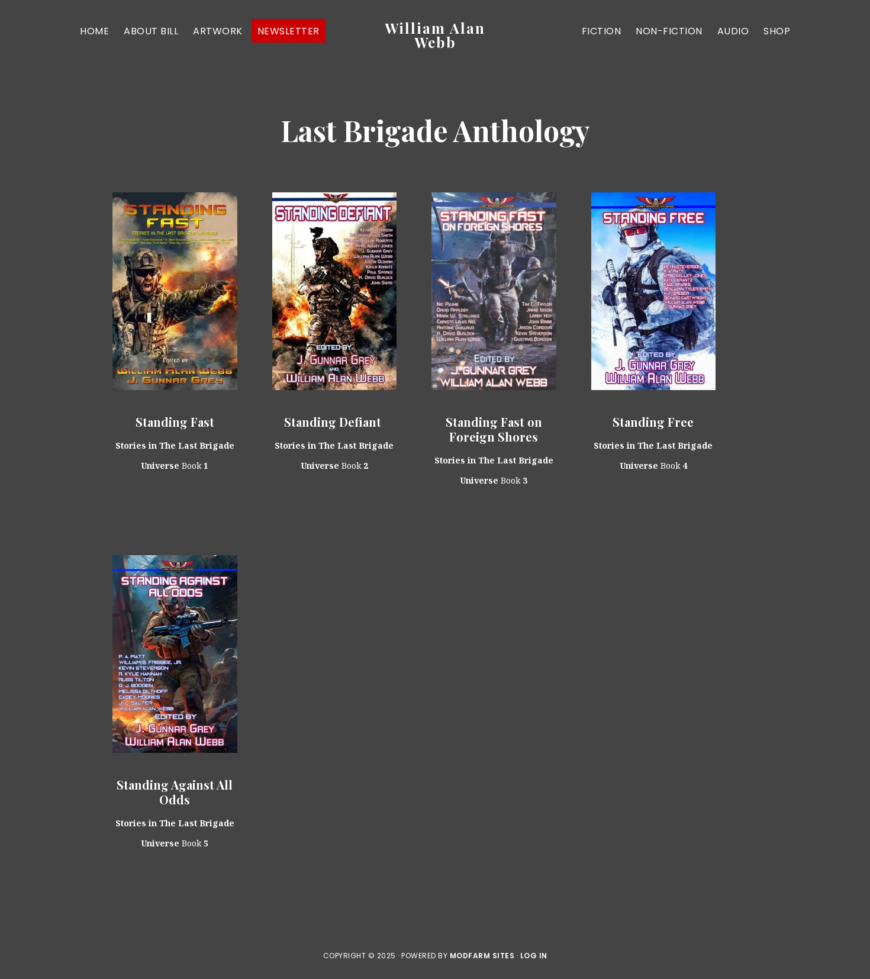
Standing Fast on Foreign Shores (494, 429)
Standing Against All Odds (175, 792)
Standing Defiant (334, 422)
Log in (533, 956)
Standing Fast (175, 422)
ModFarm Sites (482, 956)
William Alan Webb (435, 34)
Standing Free (653, 422)
